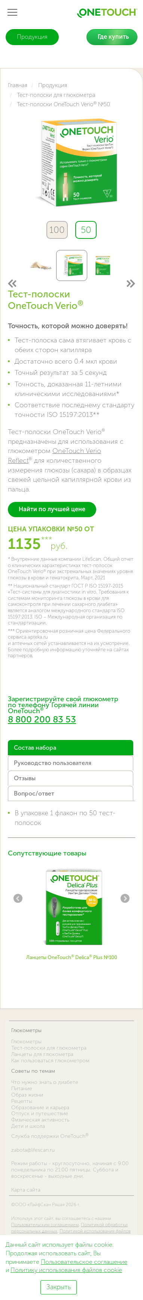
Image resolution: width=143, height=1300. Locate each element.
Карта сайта (25, 1190)
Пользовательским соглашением (45, 1224)
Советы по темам (33, 1071)
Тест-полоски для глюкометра (48, 1048)
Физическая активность (40, 1120)
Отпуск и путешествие (39, 1113)
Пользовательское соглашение (84, 1261)
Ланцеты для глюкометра (42, 1054)
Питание (21, 1088)
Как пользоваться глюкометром (50, 1060)
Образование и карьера (40, 1107)
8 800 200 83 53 (42, 719)
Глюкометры (26, 1030)
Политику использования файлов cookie (66, 1270)
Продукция (32, 36)
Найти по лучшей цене (52, 509)
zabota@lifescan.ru (33, 1150)
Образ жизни (27, 1095)
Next (130, 283)
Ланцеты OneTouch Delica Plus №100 (71, 957)
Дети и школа (28, 1126)
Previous (12, 283)
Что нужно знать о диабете (44, 1082)
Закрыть (58, 1287)
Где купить (113, 36)
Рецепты (21, 1101)
